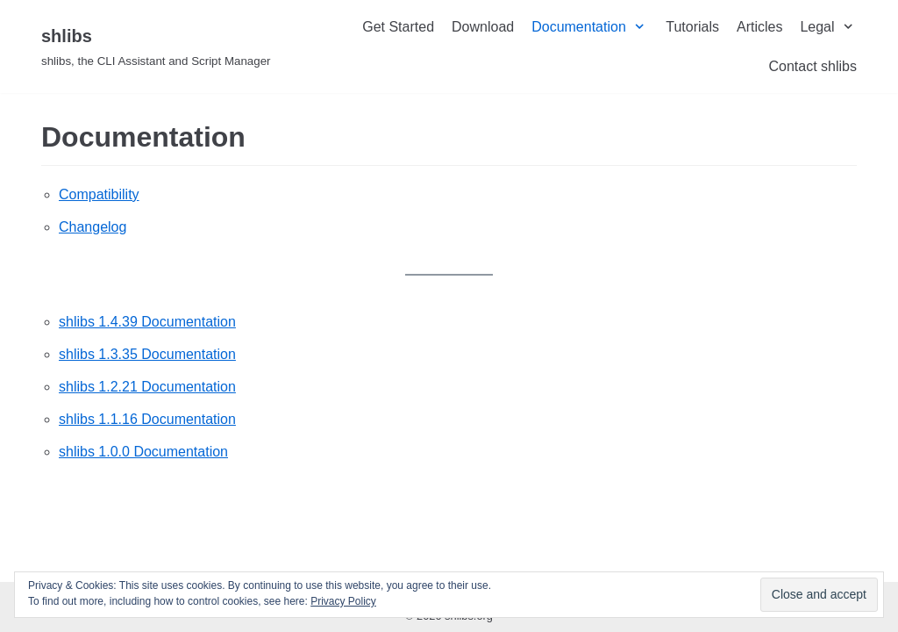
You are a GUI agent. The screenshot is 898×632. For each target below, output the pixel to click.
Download (483, 26)
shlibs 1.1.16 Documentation (147, 419)
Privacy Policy (343, 601)
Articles (759, 26)
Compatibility (99, 194)
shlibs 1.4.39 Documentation (147, 321)
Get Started (398, 26)
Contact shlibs (812, 66)
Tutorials (692, 26)
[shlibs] (156, 46)
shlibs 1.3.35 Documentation (147, 354)
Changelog (92, 226)
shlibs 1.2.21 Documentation (147, 386)
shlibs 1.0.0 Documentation (143, 451)
